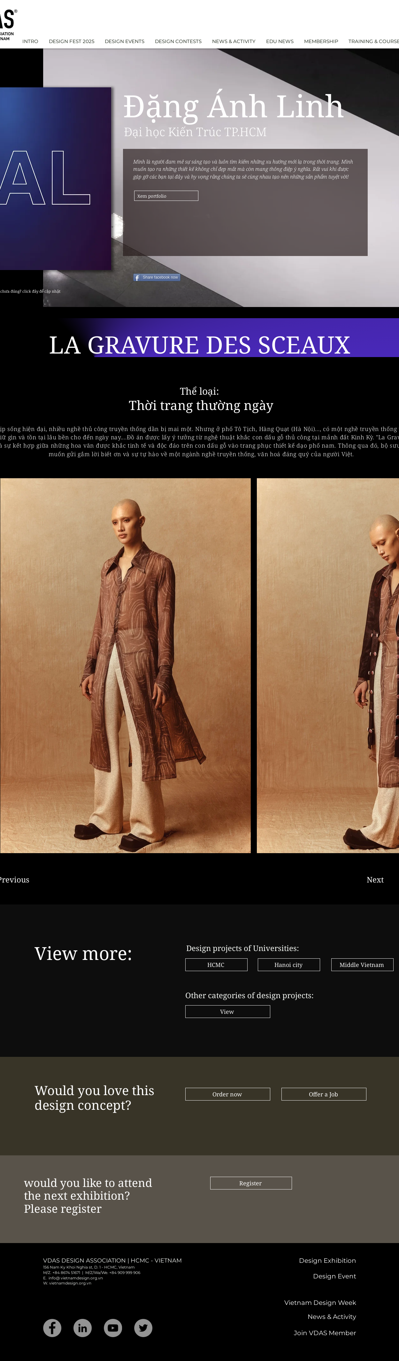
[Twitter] (143, 1328)
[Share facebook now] (156, 277)
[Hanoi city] (289, 964)
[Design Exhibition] (301, 1260)
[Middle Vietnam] (362, 964)
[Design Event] (311, 1276)
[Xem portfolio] (166, 196)
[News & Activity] (308, 1316)
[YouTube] (113, 1328)
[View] (227, 1011)
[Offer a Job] (323, 1094)
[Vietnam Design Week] (307, 1302)
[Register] (251, 1183)
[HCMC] (216, 964)
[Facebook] (52, 1328)
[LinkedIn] (82, 1328)
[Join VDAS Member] (308, 1333)
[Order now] (227, 1094)
